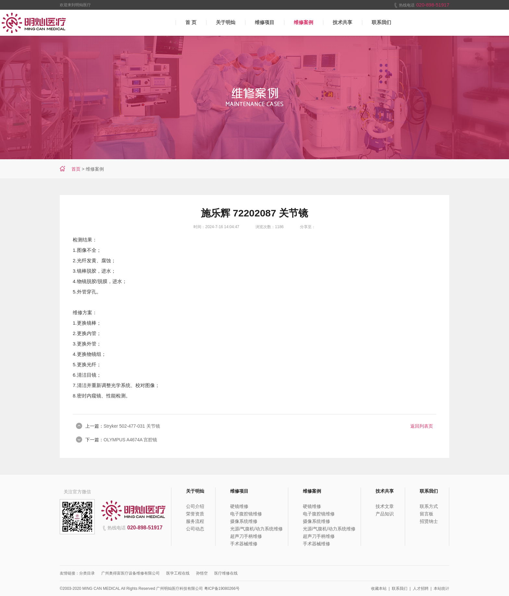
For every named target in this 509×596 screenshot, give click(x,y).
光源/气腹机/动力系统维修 (256, 528)
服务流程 (195, 521)
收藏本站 (379, 588)
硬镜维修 (239, 506)
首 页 (190, 22)
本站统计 (441, 588)
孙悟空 (202, 573)
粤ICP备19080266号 (222, 588)
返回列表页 (421, 426)
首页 (76, 169)
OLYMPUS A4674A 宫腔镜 (130, 439)
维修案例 (303, 22)
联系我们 (381, 22)
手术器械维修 (243, 543)
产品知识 (385, 513)
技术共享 (342, 22)
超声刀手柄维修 (246, 536)
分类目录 (87, 573)
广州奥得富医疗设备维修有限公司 (130, 573)
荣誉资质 (195, 513)
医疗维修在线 (226, 573)
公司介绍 (195, 506)
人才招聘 (420, 588)
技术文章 (385, 506)
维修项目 (264, 22)
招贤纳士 (429, 521)
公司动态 (195, 528)
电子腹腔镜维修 (246, 513)
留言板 (426, 513)
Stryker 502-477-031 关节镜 (132, 426)
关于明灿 (225, 22)
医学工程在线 (178, 573)
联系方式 (429, 506)
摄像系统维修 (243, 521)
